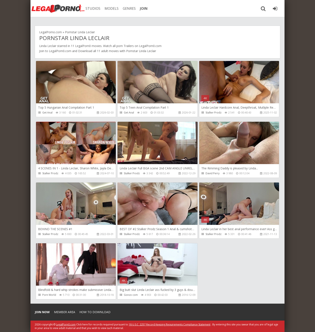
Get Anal (47, 112)
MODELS (112, 8)
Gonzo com (131, 295)
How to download (95, 312)
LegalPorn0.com (60, 51)
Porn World (49, 295)
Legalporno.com (58, 8)
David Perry (213, 173)
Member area (64, 312)
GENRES (129, 8)
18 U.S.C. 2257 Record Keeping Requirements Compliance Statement (169, 324)
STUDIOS (93, 8)
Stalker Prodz (213, 112)
